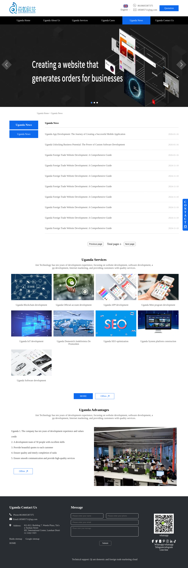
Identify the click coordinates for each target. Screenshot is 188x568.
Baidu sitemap (15, 539)
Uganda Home (23, 20)
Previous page (95, 244)
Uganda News (136, 20)
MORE (83, 396)
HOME (12, 543)
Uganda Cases (108, 20)
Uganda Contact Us (164, 20)
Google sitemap (33, 539)
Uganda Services (80, 20)
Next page (130, 244)
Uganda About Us (51, 20)
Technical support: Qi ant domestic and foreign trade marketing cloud (104, 559)
